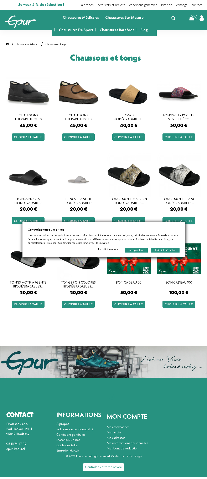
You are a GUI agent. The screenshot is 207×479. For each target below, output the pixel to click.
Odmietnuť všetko (165, 250)
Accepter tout (136, 250)
